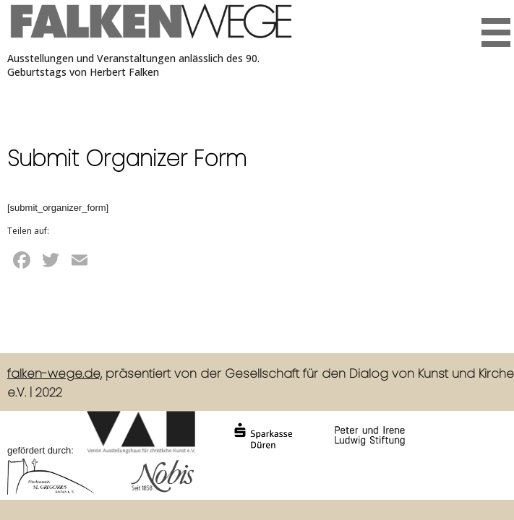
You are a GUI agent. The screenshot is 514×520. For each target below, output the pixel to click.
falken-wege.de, (54, 373)
